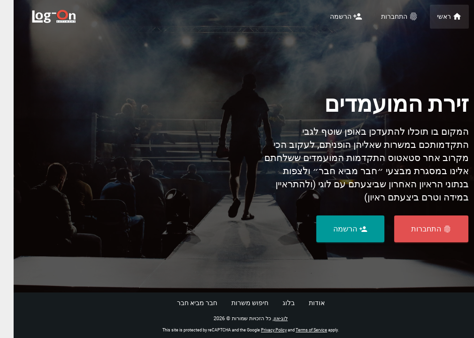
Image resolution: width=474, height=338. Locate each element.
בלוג (275, 303)
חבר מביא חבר (183, 303)
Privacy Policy (260, 330)
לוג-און (267, 318)
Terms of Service (297, 330)
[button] (418, 228)
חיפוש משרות (236, 303)
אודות (303, 303)
